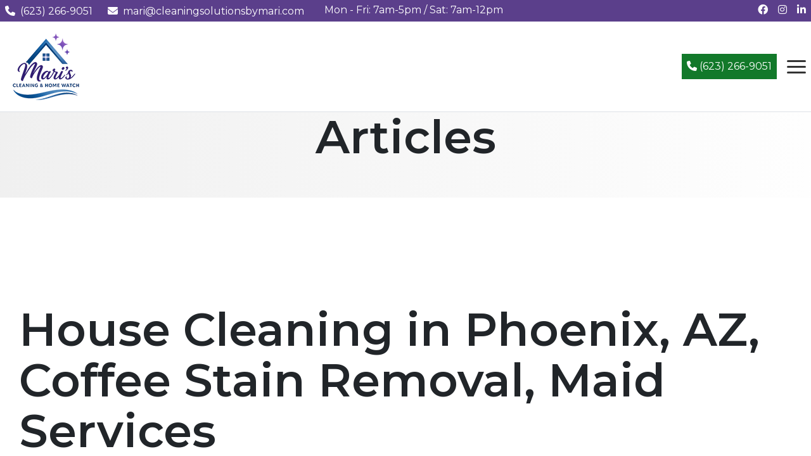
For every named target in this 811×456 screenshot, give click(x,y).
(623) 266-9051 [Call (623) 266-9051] (729, 66)
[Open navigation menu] (796, 66)
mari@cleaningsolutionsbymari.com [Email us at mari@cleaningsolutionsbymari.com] (206, 11)
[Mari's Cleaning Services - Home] (46, 66)
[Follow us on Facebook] (763, 10)
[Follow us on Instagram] (782, 10)
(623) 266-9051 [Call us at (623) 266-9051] (49, 11)
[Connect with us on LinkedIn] (801, 10)
